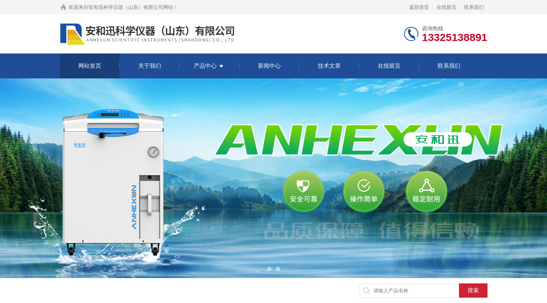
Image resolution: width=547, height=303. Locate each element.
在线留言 (446, 7)
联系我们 (474, 7)
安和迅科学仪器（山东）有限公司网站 (130, 7)
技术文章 (329, 66)
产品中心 (205, 66)
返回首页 (419, 7)
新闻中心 (269, 66)
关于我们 (149, 66)
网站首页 (89, 66)
